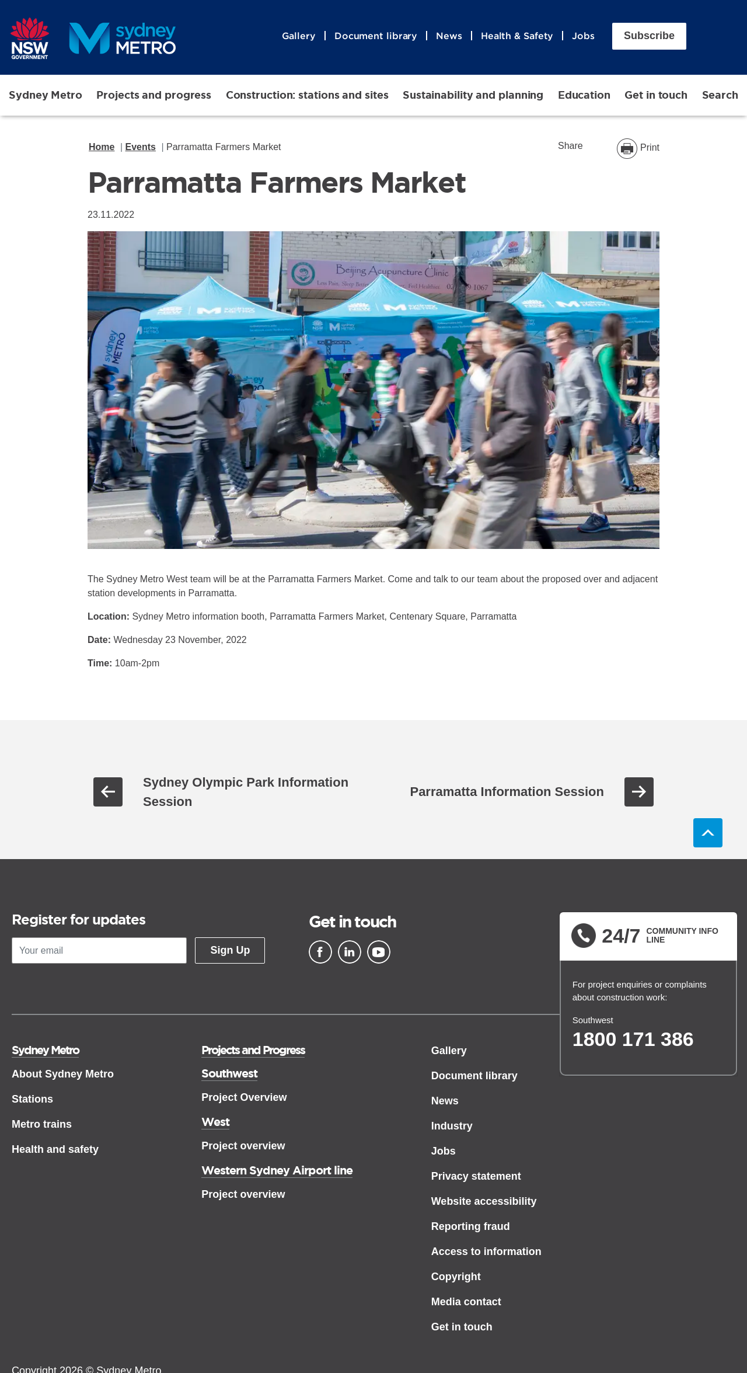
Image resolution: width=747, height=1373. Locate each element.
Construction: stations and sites (307, 96)
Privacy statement (476, 1177)
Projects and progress (153, 96)
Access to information (486, 1253)
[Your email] (99, 952)
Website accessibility (484, 1202)
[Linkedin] (349, 953)
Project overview (243, 1147)
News (449, 37)
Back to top (707, 834)
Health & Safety (517, 37)
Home (101, 148)
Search (720, 96)
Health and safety (55, 1150)
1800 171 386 (633, 1040)
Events (140, 148)
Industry (452, 1127)
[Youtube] (378, 953)
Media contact (466, 1303)
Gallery (299, 37)
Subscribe (649, 37)
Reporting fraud (470, 1227)
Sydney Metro (45, 96)
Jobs (583, 37)
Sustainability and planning (473, 96)
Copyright (456, 1278)
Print (649, 149)
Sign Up (230, 952)
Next (639, 793)
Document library (375, 37)
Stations (32, 1100)
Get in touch (655, 96)
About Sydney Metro (63, 1075)
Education (584, 96)
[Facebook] (320, 953)
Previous (108, 793)
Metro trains (42, 1125)
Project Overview (244, 1098)
